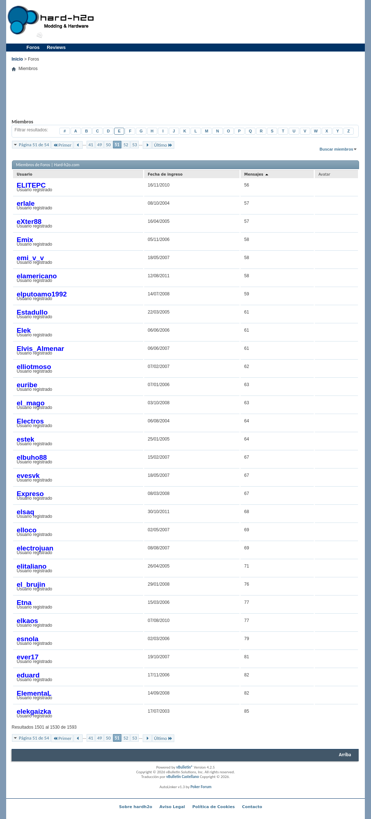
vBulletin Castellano (182, 776)
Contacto (252, 806)
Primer (62, 145)
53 (134, 144)
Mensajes (256, 174)
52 (126, 144)
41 (90, 144)
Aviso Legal (172, 806)
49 (99, 144)
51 (117, 144)
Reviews (56, 47)
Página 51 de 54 (34, 144)
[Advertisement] (231, 21)
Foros (32, 47)
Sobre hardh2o (135, 806)
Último (163, 145)
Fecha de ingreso (165, 174)
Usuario (24, 174)
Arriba (345, 754)
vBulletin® (184, 767)
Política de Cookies (213, 806)
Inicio (17, 59)
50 (108, 144)
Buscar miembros (336, 149)
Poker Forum (201, 787)
